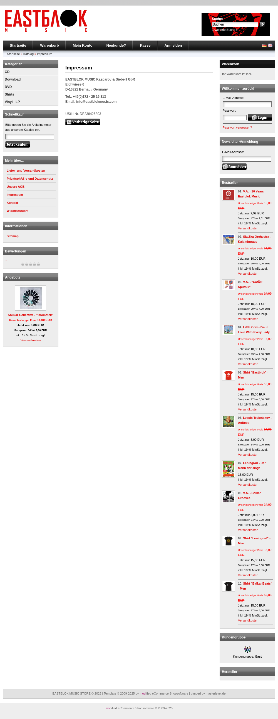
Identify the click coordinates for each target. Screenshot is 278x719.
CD (7, 72)
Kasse (145, 45)
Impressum (44, 54)
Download (13, 79)
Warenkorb (49, 45)
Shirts (9, 94)
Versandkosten (31, 340)
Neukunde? (116, 45)
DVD (8, 87)
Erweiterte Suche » (225, 29)
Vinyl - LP (12, 102)
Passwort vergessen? (237, 127)
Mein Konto (83, 45)
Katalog (28, 54)
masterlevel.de (216, 693)
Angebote (12, 277)
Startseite (18, 45)
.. (6, 260)
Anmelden (173, 45)
